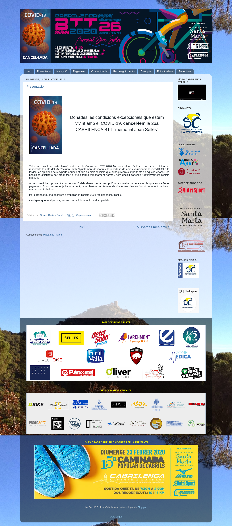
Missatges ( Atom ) (53, 234)
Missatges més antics (153, 227)
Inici (29, 71)
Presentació (44, 71)
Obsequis (145, 71)
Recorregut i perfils (124, 71)
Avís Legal (116, 516)
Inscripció (61, 71)
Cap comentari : (85, 215)
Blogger (142, 507)
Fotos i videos (165, 71)
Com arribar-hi (99, 71)
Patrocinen (185, 71)
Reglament (79, 71)
